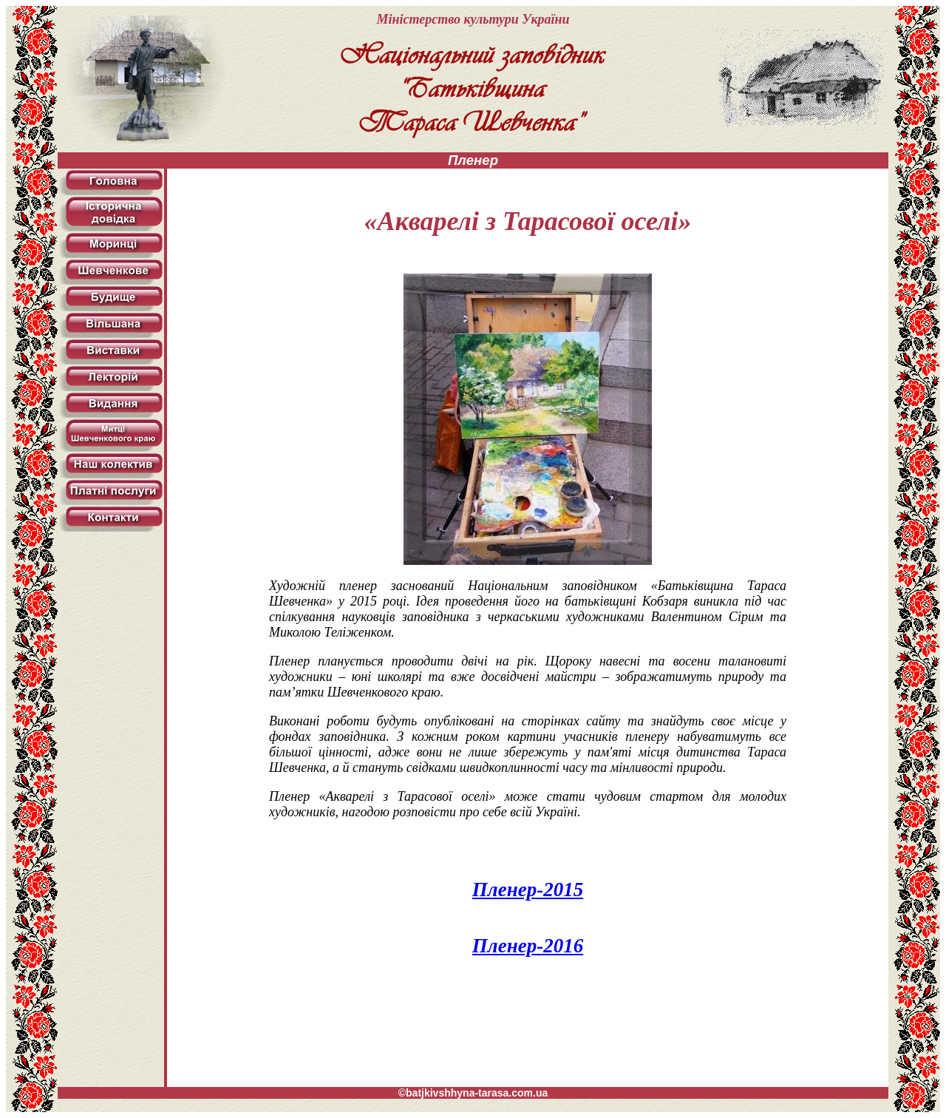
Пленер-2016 (527, 946)
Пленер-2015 (527, 889)
